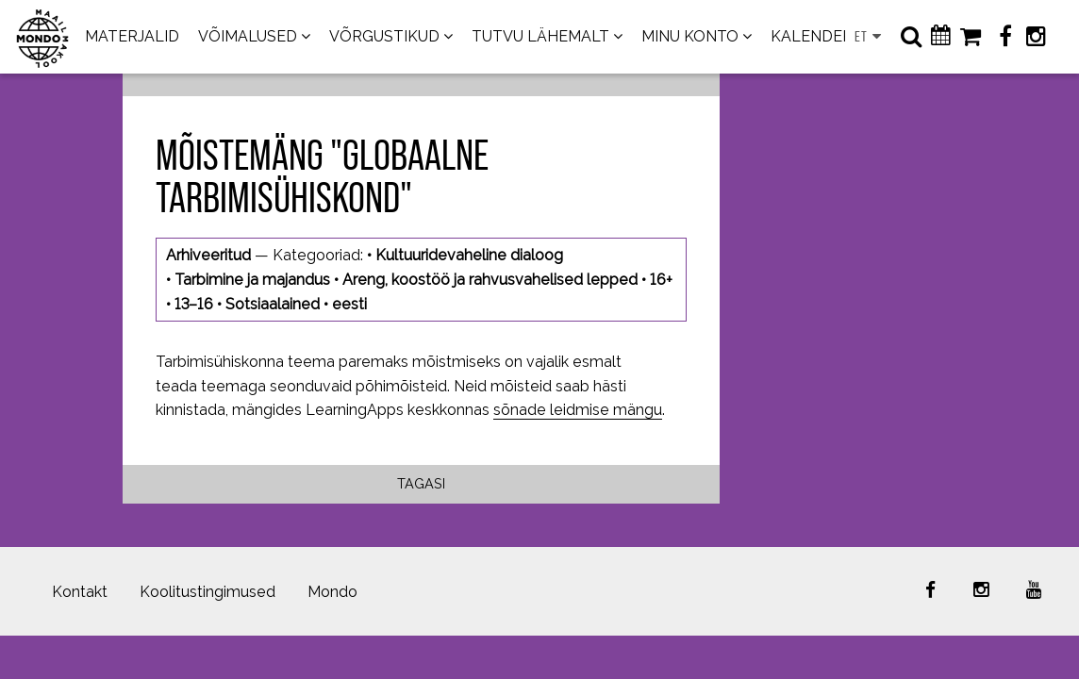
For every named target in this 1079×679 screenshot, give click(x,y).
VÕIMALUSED (247, 36)
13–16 (193, 304)
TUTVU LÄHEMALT (540, 36)
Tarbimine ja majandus (252, 280)
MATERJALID (132, 36)
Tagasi (421, 483)
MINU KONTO (690, 36)
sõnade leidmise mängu (577, 410)
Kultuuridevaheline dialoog (469, 255)
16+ (661, 280)
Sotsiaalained (272, 304)
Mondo (332, 592)
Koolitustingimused (207, 592)
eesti (349, 304)
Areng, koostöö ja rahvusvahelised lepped (490, 280)
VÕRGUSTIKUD (384, 36)
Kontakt (80, 592)
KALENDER (812, 36)
